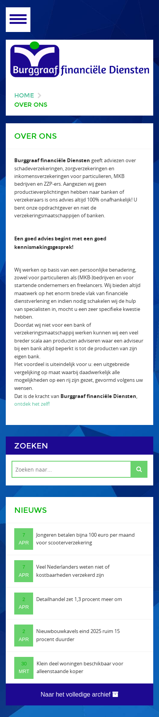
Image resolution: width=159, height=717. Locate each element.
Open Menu (18, 19)
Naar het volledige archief (80, 694)
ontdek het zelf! (32, 404)
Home (24, 95)
